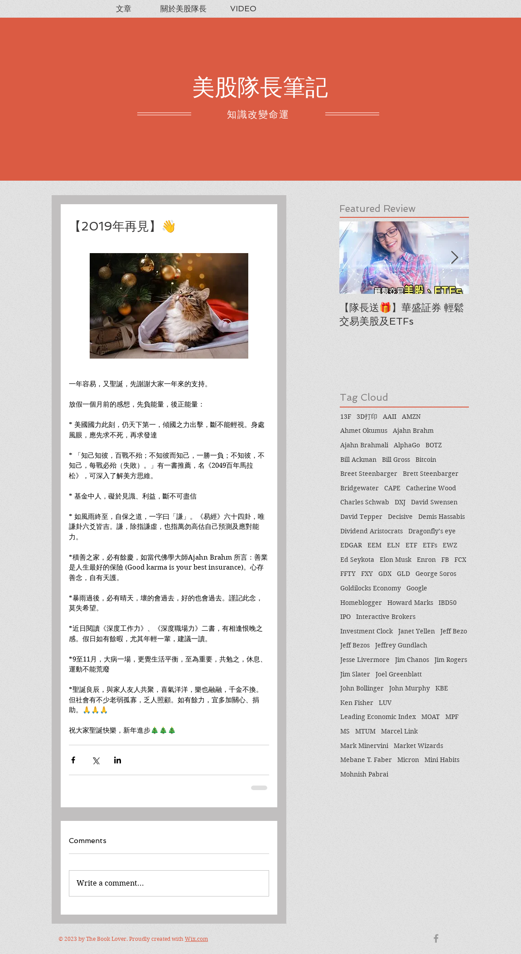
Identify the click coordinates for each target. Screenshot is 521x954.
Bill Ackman (358, 459)
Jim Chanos (412, 660)
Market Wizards (418, 746)
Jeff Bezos (355, 645)
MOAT (430, 717)
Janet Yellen (416, 631)
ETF (411, 545)
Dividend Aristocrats (371, 531)
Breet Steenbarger (368, 474)
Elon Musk (395, 560)
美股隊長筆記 (260, 87)
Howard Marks (410, 603)
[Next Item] (454, 258)
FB (445, 560)
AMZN (411, 416)
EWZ (450, 545)
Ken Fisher (356, 703)
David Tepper (361, 517)
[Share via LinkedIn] (117, 760)
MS (345, 731)
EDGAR (351, 545)
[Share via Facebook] (73, 760)
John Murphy (409, 688)
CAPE (392, 488)
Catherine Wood (431, 488)
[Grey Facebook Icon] (436, 938)
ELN (393, 545)
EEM (374, 545)
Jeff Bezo (453, 631)
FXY (367, 574)
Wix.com (196, 938)
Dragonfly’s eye (432, 531)
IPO (345, 617)
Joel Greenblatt (399, 674)
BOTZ (433, 445)
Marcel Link (399, 731)
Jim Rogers (450, 660)
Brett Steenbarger (430, 474)
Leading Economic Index (378, 717)
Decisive (400, 517)
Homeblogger (361, 603)
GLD (403, 574)
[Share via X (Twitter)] (95, 760)
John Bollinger (362, 688)
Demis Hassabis (441, 517)
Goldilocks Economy (370, 588)
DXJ (400, 502)
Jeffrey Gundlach (401, 645)
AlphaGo (407, 445)
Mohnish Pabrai (364, 774)
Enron (426, 560)
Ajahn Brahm (413, 431)
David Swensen (434, 502)
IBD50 (448, 603)
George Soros (435, 574)
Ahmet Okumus (363, 431)
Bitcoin (425, 459)
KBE (441, 688)
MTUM (365, 731)
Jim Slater (355, 674)
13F (345, 416)
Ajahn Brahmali (364, 445)
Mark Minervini (364, 746)
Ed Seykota (357, 560)
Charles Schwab (364, 502)
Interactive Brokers (385, 617)
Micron (408, 760)
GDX (384, 574)
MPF (451, 717)
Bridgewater (359, 488)
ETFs (430, 545)
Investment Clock (366, 631)
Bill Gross (396, 459)
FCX (460, 560)
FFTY (348, 574)
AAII (389, 416)
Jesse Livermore (365, 660)
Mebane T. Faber (366, 760)
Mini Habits (442, 760)
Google (416, 588)
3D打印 (367, 416)
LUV (385, 703)
